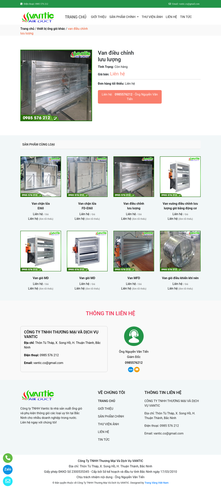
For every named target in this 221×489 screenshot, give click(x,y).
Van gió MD (41, 278)
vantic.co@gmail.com (48, 363)
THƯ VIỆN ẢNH (152, 17)
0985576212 (123, 94)
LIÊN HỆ (171, 17)
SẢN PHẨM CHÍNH (122, 17)
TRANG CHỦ (75, 17)
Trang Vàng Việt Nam (156, 482)
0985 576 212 (49, 355)
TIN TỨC (186, 17)
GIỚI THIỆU (98, 17)
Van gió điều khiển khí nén (180, 278)
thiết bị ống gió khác (51, 29)
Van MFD (134, 278)
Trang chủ (27, 29)
